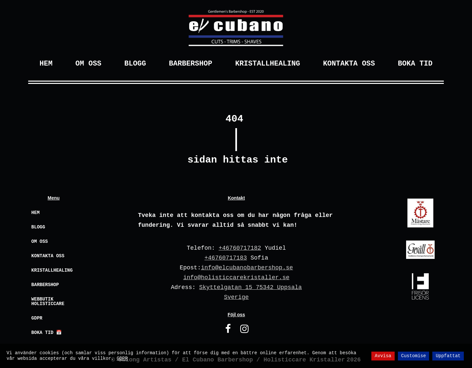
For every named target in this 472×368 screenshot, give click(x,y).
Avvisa (383, 355)
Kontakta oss (48, 256)
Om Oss (88, 64)
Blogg (135, 64)
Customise (413, 355)
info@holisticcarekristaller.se (236, 277)
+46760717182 (240, 248)
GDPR (37, 318)
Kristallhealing (267, 64)
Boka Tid (415, 64)
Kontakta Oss (349, 64)
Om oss (39, 241)
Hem (46, 64)
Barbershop (190, 64)
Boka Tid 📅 (46, 332)
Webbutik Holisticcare (48, 301)
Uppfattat (448, 355)
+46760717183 (226, 258)
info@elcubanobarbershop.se (247, 267)
